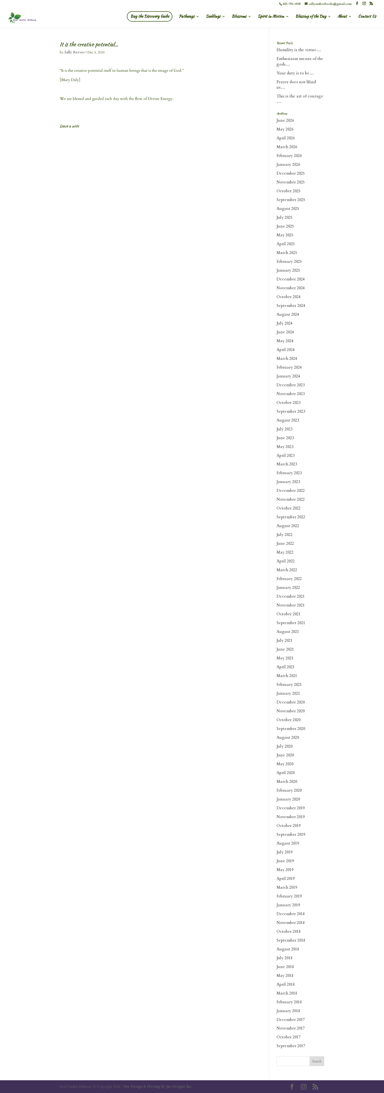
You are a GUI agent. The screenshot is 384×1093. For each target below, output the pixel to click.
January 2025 (288, 270)
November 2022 (290, 499)
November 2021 (290, 605)
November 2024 (290, 288)
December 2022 (290, 490)
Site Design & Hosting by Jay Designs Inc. (158, 1086)
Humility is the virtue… (298, 50)
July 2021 (284, 640)
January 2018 (288, 1011)
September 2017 (290, 1046)
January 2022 (288, 587)
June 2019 (285, 861)
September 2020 (290, 728)
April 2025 (285, 244)
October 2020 (288, 720)
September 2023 (290, 411)
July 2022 (284, 534)
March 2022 (286, 570)
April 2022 (285, 561)
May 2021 (284, 658)
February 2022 (289, 579)
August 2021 (287, 631)
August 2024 (287, 314)
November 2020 (290, 711)
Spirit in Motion (271, 17)
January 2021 (288, 693)
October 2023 (288, 402)
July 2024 (284, 323)
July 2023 (284, 429)
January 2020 (288, 799)
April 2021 (285, 667)
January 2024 (288, 376)
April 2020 (285, 773)
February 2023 (289, 473)
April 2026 (285, 138)
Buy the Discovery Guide (149, 16)
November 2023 (290, 394)
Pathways (186, 17)
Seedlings (213, 17)
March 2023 (286, 464)
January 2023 (288, 482)
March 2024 (286, 358)
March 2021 (286, 676)
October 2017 (288, 1037)
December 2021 (290, 596)
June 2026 (285, 120)
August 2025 (287, 208)
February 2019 (289, 896)
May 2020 (284, 764)
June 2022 (285, 543)
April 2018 (285, 984)
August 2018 (287, 949)
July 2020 (284, 746)
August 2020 (287, 737)
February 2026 (289, 155)
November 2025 (290, 182)
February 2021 (289, 684)
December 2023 (290, 385)
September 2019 (290, 834)
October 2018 (288, 931)
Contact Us (367, 17)
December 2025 (290, 173)
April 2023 (285, 455)
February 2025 (289, 261)
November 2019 (290, 817)
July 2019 (284, 852)
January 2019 (288, 905)
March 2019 (286, 887)
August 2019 (287, 843)
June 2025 (285, 226)
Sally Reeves (74, 52)
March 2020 (286, 781)
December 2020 (290, 702)
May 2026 (284, 129)
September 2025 (290, 200)
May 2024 (284, 341)
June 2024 (285, 332)
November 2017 (290, 1028)
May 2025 (284, 235)
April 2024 (285, 349)
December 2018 (290, 914)
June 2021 (285, 649)
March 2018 (286, 993)
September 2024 (290, 305)
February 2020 (289, 790)
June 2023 (285, 438)
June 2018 (285, 967)
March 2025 (286, 252)
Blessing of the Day (310, 17)
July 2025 (284, 217)
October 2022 (288, 508)
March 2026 (286, 147)
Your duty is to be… (295, 73)
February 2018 (289, 1002)
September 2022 (290, 517)
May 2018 (284, 975)
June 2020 (285, 755)
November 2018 (290, 922)
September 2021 (290, 623)
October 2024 (288, 297)
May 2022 (284, 552)
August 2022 (287, 526)
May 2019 (284, 870)
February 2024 (289, 367)
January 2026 (288, 164)
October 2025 (288, 191)
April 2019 (285, 878)
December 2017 (290, 1019)
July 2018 (284, 958)
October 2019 (288, 825)
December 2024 (290, 279)
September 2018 (290, 940)
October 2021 (288, 614)
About (342, 17)
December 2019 (290, 808)
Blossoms (239, 17)
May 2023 (284, 446)
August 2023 (287, 420)
